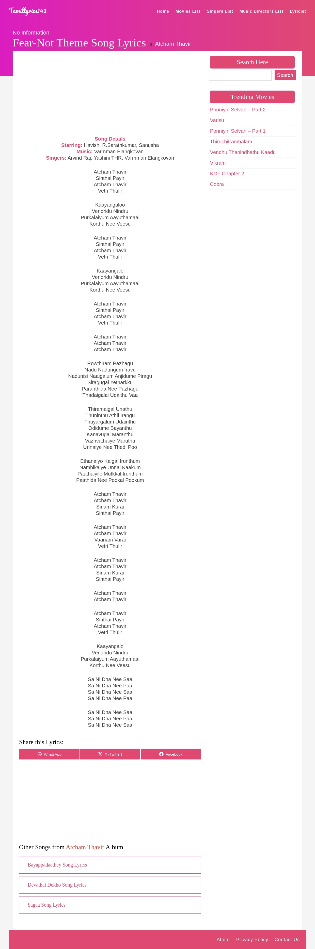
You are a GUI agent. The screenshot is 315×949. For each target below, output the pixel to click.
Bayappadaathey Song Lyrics (57, 865)
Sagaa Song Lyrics (47, 905)
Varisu (217, 120)
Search (285, 75)
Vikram (218, 163)
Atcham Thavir (173, 44)
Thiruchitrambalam (231, 141)
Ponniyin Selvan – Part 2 (238, 109)
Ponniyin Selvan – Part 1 (238, 131)
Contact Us (287, 939)
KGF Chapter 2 (227, 173)
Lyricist (298, 11)
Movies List (188, 11)
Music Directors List (262, 11)
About (223, 939)
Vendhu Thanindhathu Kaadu (243, 152)
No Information (31, 32)
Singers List (220, 11)
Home (163, 11)
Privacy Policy (252, 939)
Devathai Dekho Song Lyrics (57, 885)
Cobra (217, 184)
